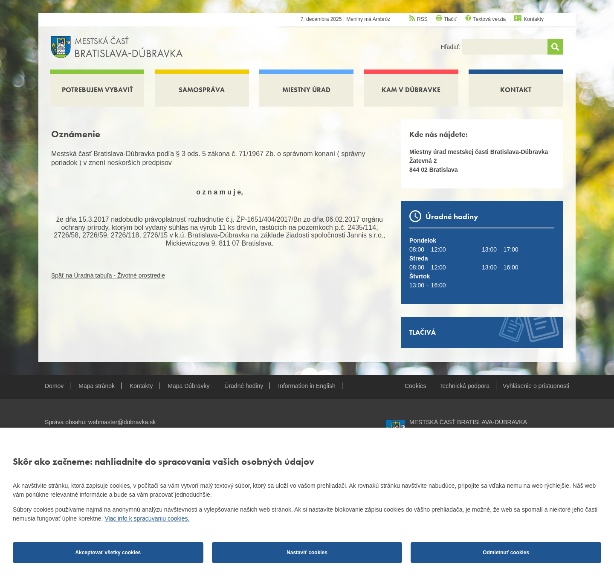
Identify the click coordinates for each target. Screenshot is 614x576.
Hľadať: (451, 46)
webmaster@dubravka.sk (122, 422)
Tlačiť (450, 19)
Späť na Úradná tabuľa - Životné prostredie (108, 275)
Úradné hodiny (243, 385)
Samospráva (202, 89)
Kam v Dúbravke (411, 89)
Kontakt (515, 89)
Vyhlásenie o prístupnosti (536, 385)
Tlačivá (422, 332)
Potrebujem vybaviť (97, 89)
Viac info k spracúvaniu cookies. (146, 518)
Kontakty (534, 19)
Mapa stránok (96, 385)
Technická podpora (465, 385)
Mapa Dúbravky (188, 385)
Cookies (415, 385)
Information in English (307, 385)
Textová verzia (489, 19)
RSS (422, 19)
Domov (54, 385)
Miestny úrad (306, 89)
